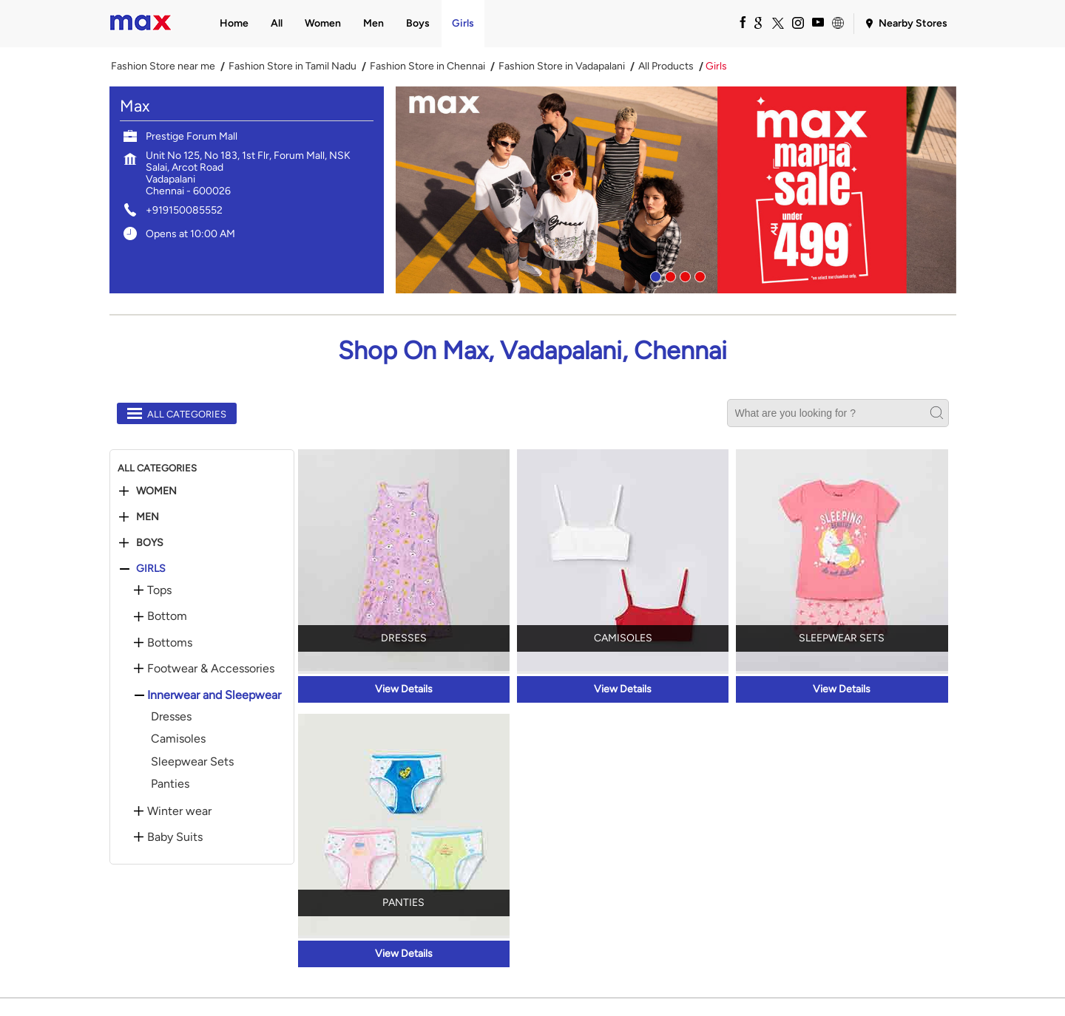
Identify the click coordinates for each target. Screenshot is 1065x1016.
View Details (404, 689)
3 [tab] (683, 275)
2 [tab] (668, 275)
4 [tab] (698, 275)
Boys (149, 543)
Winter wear (179, 811)
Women (156, 491)
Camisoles (178, 739)
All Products (666, 66)
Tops (159, 590)
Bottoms (169, 643)
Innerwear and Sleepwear (214, 695)
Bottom (167, 616)
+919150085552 (184, 210)
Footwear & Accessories (210, 668)
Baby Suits (175, 837)
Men (147, 517)
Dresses (171, 716)
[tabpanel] (676, 189)
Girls (151, 569)
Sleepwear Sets (192, 761)
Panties (170, 784)
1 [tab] (653, 275)
